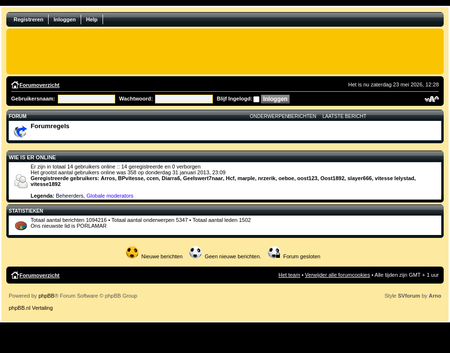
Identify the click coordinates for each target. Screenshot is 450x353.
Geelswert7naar (203, 178)
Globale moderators (110, 196)
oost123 (307, 178)
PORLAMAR (92, 226)
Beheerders (70, 196)
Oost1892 (332, 178)
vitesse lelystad (394, 178)
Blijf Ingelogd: (234, 98)
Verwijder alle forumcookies (337, 275)
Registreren (28, 19)
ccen (152, 178)
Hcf (230, 178)
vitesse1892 (46, 184)
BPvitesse (131, 178)
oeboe (286, 178)
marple (246, 178)
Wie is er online (32, 157)
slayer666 (359, 178)
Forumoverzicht (39, 85)
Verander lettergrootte (432, 99)
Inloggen (64, 19)
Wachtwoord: (136, 98)
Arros (108, 178)
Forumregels (50, 126)
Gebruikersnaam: (33, 98)
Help (92, 19)
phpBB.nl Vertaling (31, 308)
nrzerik (267, 178)
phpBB (46, 296)
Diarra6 (171, 178)
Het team (289, 275)
